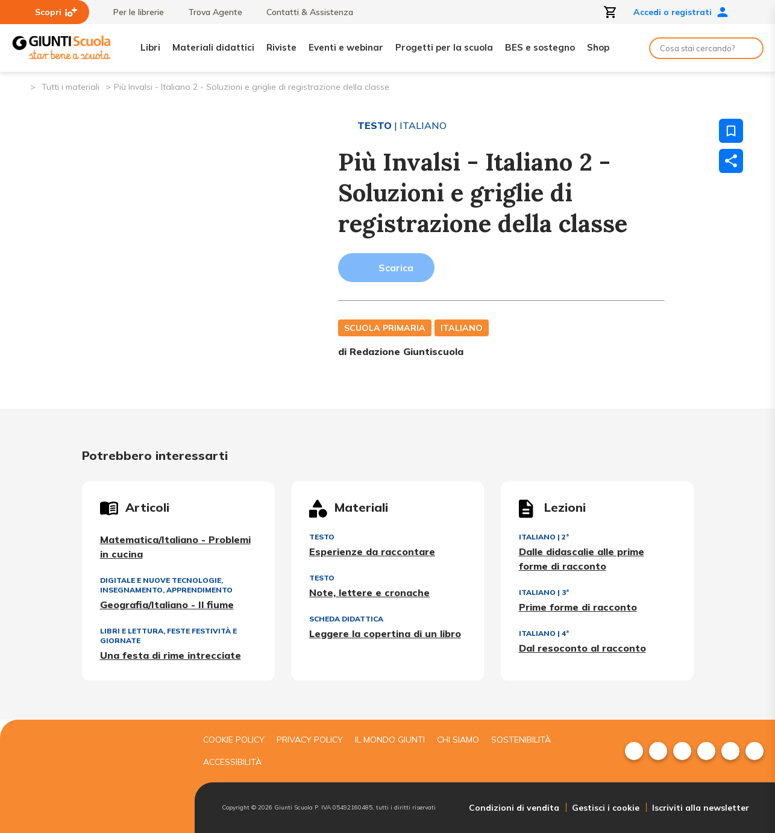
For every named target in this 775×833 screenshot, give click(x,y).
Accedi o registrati (681, 12)
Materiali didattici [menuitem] (213, 47)
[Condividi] (731, 161)
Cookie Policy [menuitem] (234, 739)
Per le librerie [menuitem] (132, 12)
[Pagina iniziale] (20, 86)
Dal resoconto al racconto (582, 648)
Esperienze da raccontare (372, 551)
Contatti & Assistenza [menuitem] (303, 12)
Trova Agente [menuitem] (209, 12)
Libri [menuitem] (150, 47)
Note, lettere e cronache (369, 592)
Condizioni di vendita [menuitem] (514, 807)
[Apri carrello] (610, 12)
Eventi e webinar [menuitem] (346, 47)
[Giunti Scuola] (61, 48)
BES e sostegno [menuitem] (540, 47)
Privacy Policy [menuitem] (310, 739)
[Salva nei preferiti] (731, 131)
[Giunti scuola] (95, 777)
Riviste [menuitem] (281, 47)
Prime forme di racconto (578, 607)
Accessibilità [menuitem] (232, 761)
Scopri (56, 12)
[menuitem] (634, 751)
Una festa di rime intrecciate (170, 655)
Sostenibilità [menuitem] (521, 739)
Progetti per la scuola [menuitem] (444, 47)
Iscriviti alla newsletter (700, 807)
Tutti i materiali (70, 86)
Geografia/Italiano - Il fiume (167, 605)
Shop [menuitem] (598, 47)
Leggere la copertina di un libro (385, 633)
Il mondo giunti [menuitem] (390, 739)
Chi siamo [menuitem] (458, 739)
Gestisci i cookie (605, 807)
